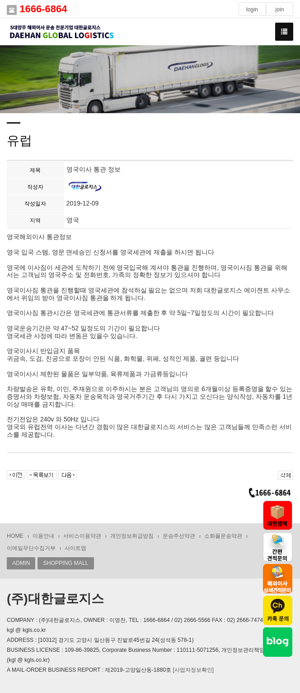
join (279, 9)
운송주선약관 (179, 536)
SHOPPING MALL (65, 563)
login (252, 9)
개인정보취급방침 (132, 536)
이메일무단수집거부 (31, 548)
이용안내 (43, 536)
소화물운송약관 (223, 536)
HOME (15, 536)
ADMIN (21, 563)
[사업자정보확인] (193, 670)
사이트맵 (75, 548)
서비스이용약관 (82, 536)
